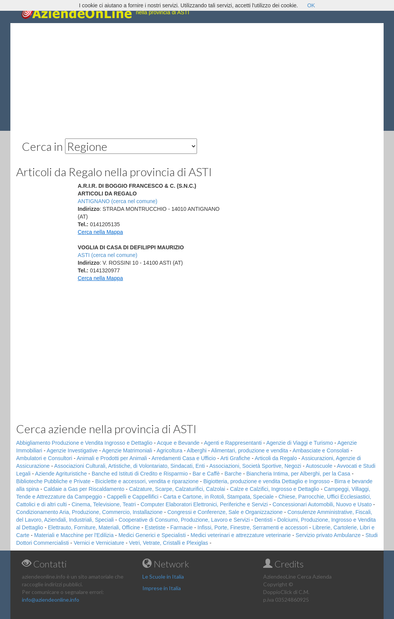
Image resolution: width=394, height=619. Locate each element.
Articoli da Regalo (276, 458)
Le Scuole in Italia (163, 576)
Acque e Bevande (178, 443)
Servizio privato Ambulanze (328, 535)
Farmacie (181, 527)
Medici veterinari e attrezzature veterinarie (240, 535)
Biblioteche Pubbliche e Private (53, 481)
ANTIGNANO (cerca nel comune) (117, 201)
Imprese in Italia (161, 588)
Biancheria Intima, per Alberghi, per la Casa (298, 474)
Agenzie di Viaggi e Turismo (299, 443)
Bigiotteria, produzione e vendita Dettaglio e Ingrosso (266, 481)
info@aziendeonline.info (50, 599)
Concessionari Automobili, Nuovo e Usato (322, 504)
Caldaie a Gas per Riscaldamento (84, 489)
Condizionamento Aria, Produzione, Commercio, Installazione (89, 512)
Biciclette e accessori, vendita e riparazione (146, 481)
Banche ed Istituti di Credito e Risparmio (140, 474)
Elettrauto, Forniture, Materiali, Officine (94, 527)
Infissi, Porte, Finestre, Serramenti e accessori (252, 527)
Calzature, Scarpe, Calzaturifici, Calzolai (177, 489)
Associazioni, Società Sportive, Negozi (255, 466)
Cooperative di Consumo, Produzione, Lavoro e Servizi (184, 520)
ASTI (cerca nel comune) (107, 255)
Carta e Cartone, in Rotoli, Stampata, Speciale (218, 497)
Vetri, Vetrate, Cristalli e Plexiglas (168, 543)
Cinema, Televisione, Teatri (104, 504)
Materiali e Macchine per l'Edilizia (74, 535)
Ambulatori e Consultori (44, 458)
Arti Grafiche (235, 458)
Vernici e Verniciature (98, 543)
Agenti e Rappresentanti (233, 443)
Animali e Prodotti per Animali (112, 458)
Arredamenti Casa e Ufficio (184, 458)
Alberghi (197, 450)
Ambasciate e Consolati (320, 450)
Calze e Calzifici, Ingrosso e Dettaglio (274, 489)
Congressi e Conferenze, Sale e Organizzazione (225, 512)
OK (311, 5)
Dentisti (263, 520)
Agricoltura (169, 450)
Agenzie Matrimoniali (127, 450)
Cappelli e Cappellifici (133, 497)
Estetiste (155, 527)
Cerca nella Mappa (100, 232)
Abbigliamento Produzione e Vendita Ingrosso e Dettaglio (84, 443)
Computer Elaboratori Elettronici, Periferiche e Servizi (204, 504)
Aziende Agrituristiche (61, 474)
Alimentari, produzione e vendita (249, 450)
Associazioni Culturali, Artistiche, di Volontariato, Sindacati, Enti (129, 466)
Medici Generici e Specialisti (152, 535)
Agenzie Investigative (72, 450)
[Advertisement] (197, 77)
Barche (232, 474)
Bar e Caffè (206, 474)
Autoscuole (319, 466)
